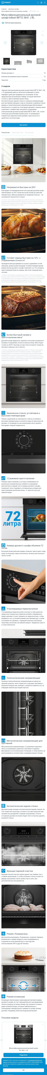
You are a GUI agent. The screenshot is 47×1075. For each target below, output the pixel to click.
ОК (23, 1070)
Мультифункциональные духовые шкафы (14, 11)
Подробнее (23, 1055)
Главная (4, 9)
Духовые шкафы (13, 9)
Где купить (23, 125)
